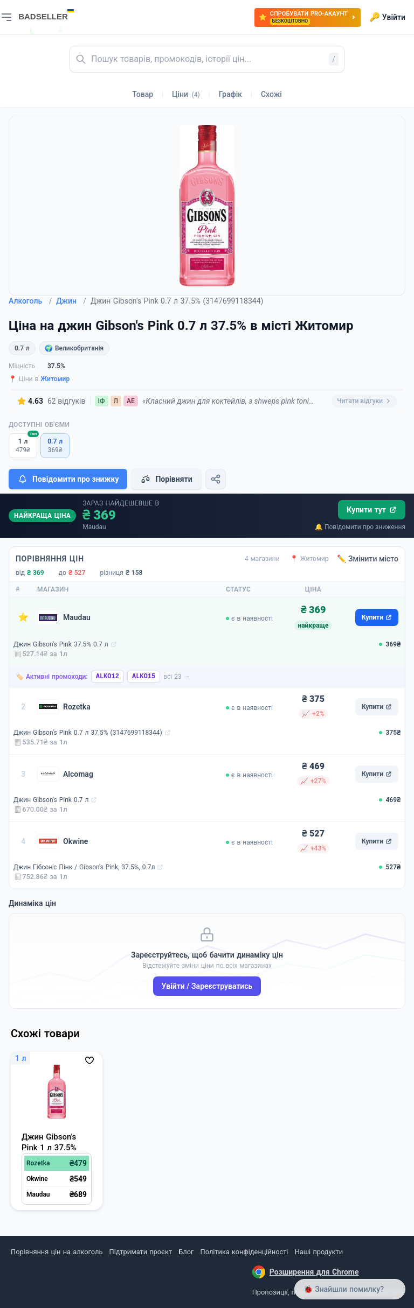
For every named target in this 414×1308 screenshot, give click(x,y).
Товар (142, 94)
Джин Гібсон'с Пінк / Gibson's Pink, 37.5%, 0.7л (84, 867)
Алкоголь (30, 301)
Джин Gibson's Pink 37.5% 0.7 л (60, 644)
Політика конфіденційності (244, 1252)
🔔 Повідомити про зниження (360, 527)
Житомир (55, 379)
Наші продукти (319, 1252)
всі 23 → (176, 676)
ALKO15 (143, 676)
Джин (71, 301)
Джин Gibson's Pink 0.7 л (50, 800)
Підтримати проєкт (140, 1252)
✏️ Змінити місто (367, 558)
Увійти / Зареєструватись (207, 986)
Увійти (387, 17)
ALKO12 (107, 676)
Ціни (186, 94)
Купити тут (372, 509)
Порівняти (166, 479)
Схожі (271, 94)
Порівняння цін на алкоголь (56, 1252)
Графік (230, 94)
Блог (186, 1252)
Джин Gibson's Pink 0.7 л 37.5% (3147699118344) (87, 732)
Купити (377, 617)
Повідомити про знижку (68, 479)
